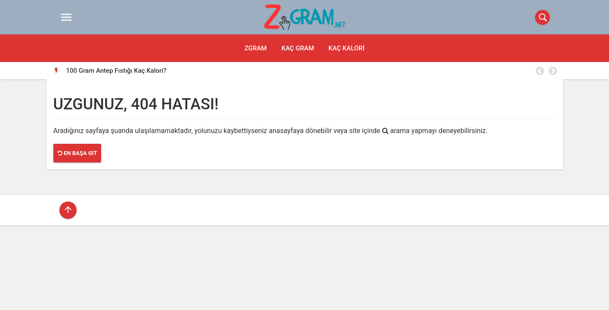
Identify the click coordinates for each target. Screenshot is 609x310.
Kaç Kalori (346, 48)
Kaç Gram (297, 48)
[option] (311, 70)
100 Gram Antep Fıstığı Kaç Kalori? (116, 70)
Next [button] (552, 71)
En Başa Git (77, 153)
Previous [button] (539, 71)
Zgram (255, 48)
